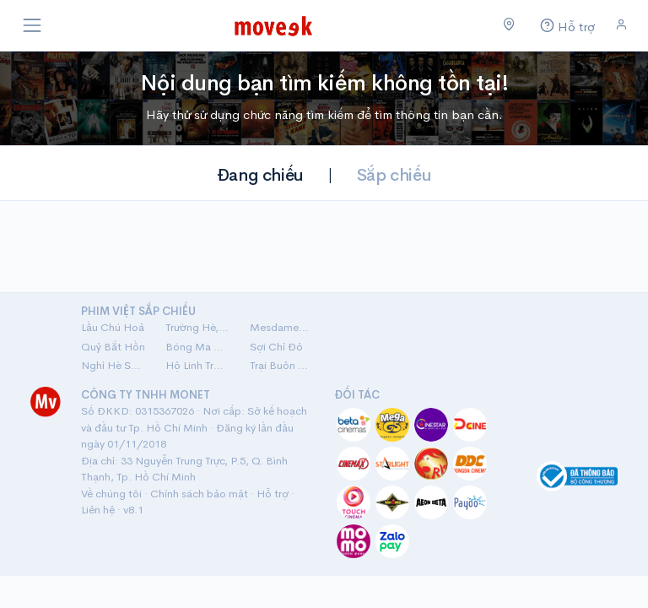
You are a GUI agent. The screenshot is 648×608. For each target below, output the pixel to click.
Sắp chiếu (394, 175)
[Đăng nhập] (621, 25)
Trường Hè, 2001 (197, 327)
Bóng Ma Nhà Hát (197, 346)
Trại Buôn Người (282, 365)
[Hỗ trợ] (565, 25)
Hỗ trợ (272, 493)
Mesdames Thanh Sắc (282, 327)
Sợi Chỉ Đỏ (276, 346)
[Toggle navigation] (32, 25)
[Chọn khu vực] (509, 25)
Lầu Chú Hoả (112, 327)
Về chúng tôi (111, 493)
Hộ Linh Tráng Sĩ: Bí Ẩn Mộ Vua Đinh (197, 365)
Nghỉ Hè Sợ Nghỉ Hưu (113, 365)
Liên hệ (98, 509)
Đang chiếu (260, 175)
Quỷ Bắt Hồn (113, 346)
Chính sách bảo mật (199, 493)
